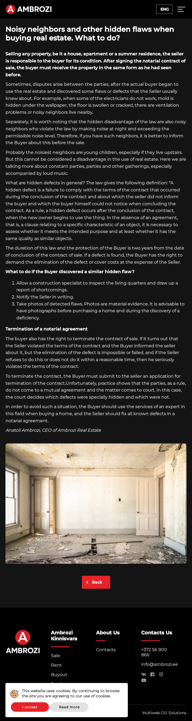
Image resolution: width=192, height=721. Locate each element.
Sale (55, 655)
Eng (164, 9)
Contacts (106, 649)
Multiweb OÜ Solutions (164, 712)
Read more (69, 707)
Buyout (59, 674)
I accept (30, 707)
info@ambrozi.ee (159, 664)
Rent (56, 665)
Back (97, 582)
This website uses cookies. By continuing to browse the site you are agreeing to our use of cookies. (70, 693)
